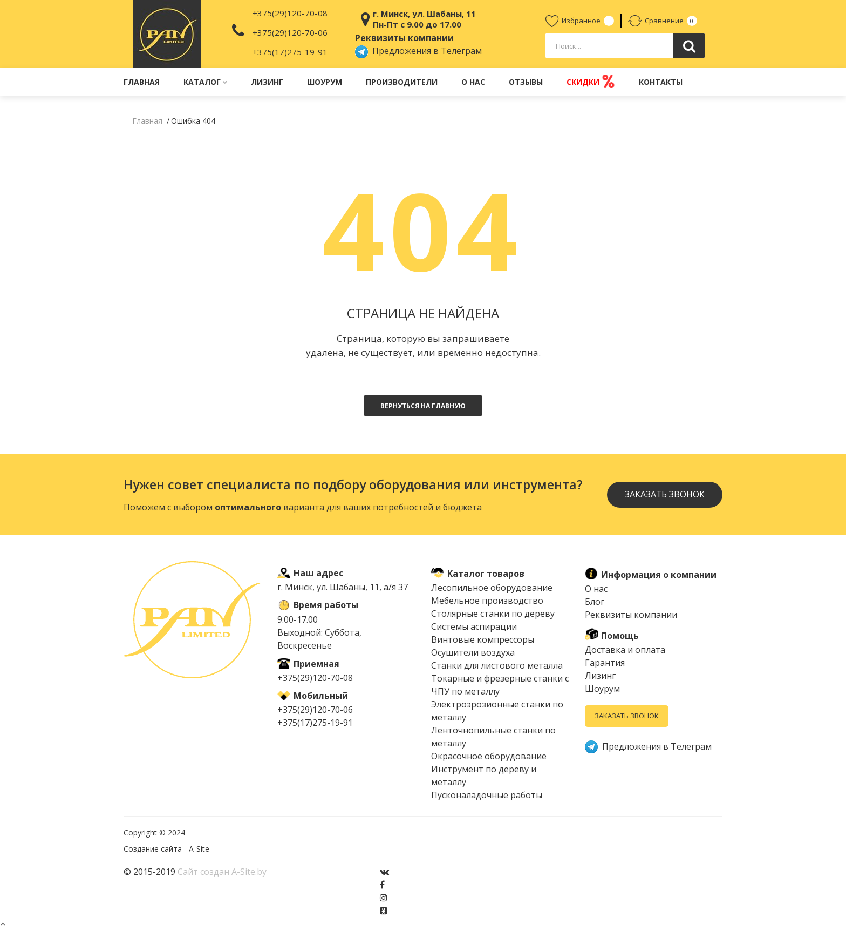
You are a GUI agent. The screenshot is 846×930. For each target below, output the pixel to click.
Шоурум (324, 82)
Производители (402, 82)
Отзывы (526, 82)
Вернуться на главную (423, 405)
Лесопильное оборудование (491, 588)
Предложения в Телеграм (418, 51)
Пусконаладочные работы (486, 795)
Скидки (591, 81)
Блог (594, 602)
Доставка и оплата (625, 650)
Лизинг (267, 82)
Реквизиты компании (631, 615)
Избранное (573, 21)
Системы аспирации (474, 626)
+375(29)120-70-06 (290, 32)
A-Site (199, 849)
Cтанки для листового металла (497, 665)
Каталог (205, 82)
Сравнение (656, 21)
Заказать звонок (664, 495)
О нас (473, 82)
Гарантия (605, 663)
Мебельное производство (487, 600)
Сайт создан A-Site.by (222, 872)
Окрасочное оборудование (489, 756)
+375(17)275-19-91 (290, 51)
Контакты (661, 82)
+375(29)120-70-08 (290, 13)
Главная (142, 82)
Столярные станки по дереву (493, 613)
